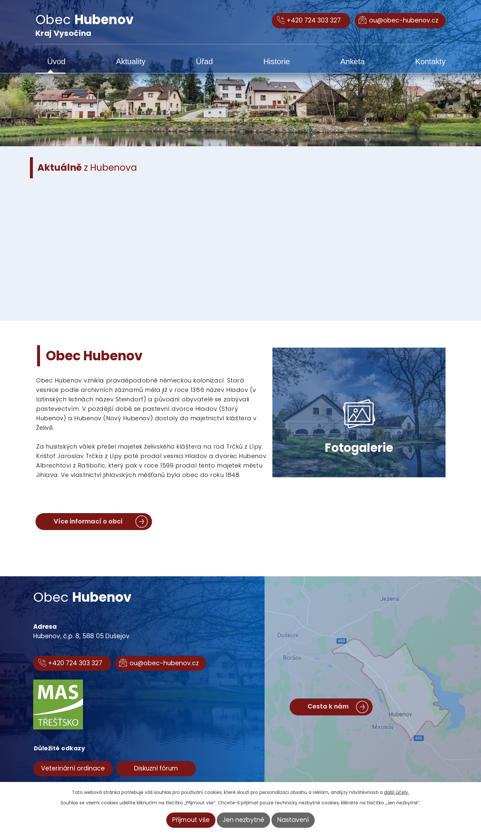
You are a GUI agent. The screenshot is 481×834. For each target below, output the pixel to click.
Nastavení (293, 819)
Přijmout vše (191, 819)
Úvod (56, 61)
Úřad (204, 61)
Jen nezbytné (243, 819)
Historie (276, 61)
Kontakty (430, 61)
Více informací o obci (88, 521)
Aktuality (130, 61)
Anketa (352, 61)
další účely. (396, 792)
